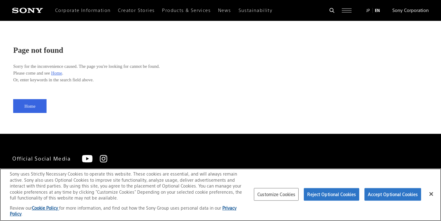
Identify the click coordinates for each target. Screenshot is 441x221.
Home (56, 73)
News (224, 10)
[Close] (431, 194)
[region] (220, 195)
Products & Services (186, 10)
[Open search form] (332, 10)
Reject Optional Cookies (331, 194)
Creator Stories (136, 10)
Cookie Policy (45, 208)
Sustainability (256, 10)
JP (368, 10)
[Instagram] (103, 158)
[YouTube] (87, 158)
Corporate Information (83, 10)
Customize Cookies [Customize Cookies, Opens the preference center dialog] (276, 194)
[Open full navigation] (347, 10)
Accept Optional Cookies (393, 194)
